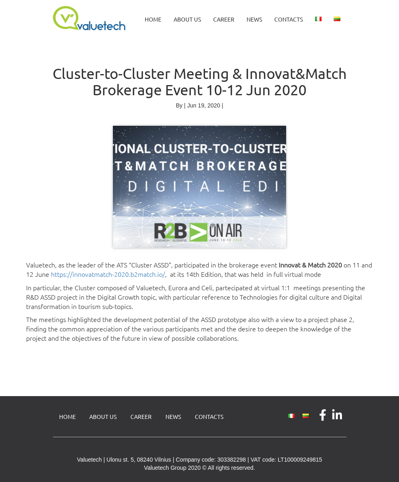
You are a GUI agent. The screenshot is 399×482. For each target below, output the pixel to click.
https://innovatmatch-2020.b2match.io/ (108, 273)
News (254, 19)
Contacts (288, 19)
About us (187, 19)
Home (153, 19)
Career (223, 19)
